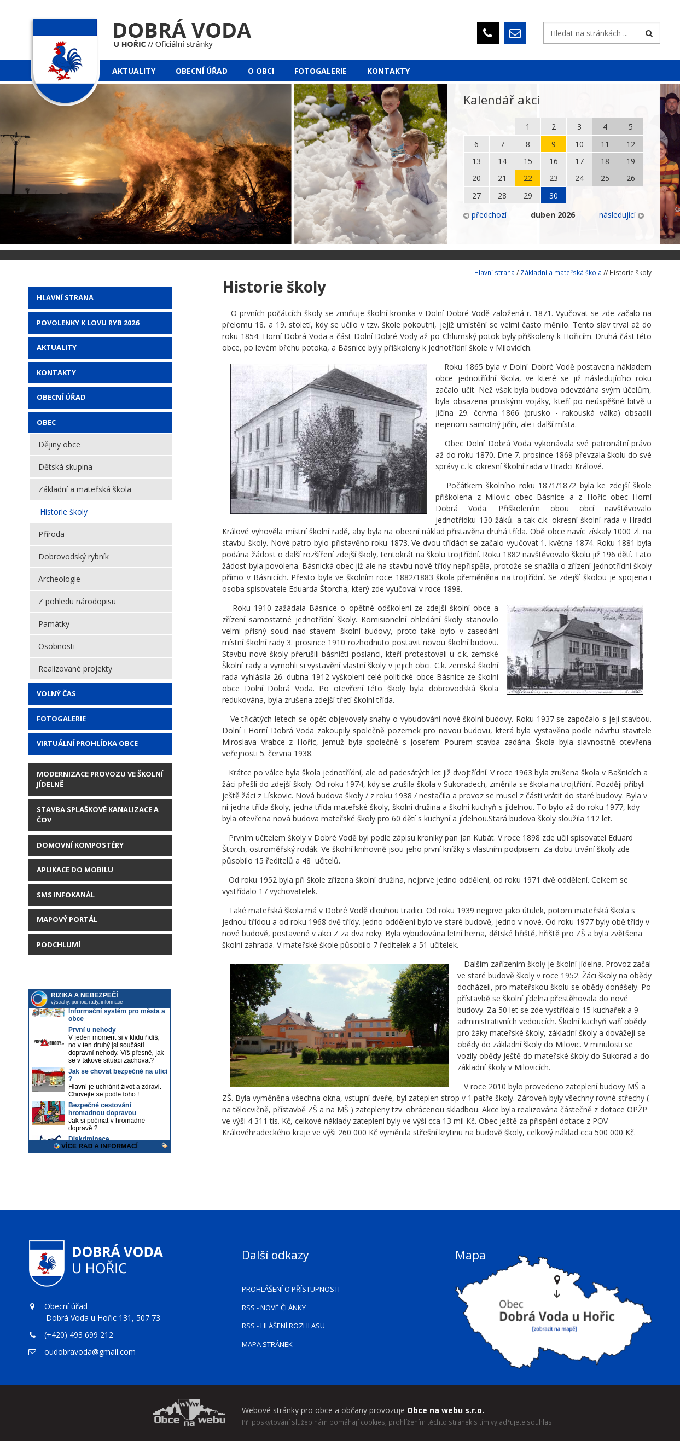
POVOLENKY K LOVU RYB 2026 (88, 323)
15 (528, 161)
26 (630, 178)
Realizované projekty (75, 668)
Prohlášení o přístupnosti (291, 1289)
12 (630, 144)
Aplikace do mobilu (75, 869)
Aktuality (133, 71)
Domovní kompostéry (80, 845)
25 (605, 178)
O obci (261, 71)
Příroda (51, 534)
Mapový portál (67, 919)
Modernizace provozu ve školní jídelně (100, 779)
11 (605, 144)
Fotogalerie (320, 71)
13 (476, 161)
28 (502, 195)
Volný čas (56, 693)
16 (553, 161)
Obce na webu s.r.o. (445, 1410)
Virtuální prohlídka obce (87, 743)
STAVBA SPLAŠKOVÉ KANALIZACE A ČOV (98, 814)
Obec (46, 422)
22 (528, 178)
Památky (53, 624)
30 (553, 195)
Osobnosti (56, 646)
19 (630, 161)
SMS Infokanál (66, 895)
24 (579, 178)
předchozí (485, 214)
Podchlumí (58, 944)
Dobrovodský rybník (73, 556)
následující (621, 214)
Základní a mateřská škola (84, 489)
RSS (274, 1307)
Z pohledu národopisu (77, 601)
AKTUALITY (57, 347)
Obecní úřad (202, 71)
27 (476, 195)
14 (502, 161)
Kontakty (388, 71)
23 (553, 178)
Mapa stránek (267, 1344)
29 (528, 195)
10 (579, 144)
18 (605, 161)
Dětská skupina (65, 467)
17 (579, 161)
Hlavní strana (65, 297)
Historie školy (64, 511)
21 (502, 178)
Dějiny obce (59, 444)
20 (476, 178)
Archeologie (59, 579)
